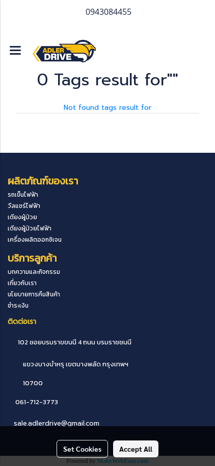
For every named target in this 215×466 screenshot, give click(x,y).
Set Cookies (82, 448)
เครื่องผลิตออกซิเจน (35, 239)
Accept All (135, 448)
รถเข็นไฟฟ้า (23, 194)
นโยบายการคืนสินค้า (34, 294)
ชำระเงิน (18, 305)
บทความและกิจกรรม (34, 271)
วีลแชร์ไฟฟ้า (24, 206)
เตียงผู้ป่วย (22, 217)
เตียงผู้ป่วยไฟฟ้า (29, 228)
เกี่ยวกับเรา (22, 283)
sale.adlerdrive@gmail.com (56, 423)
